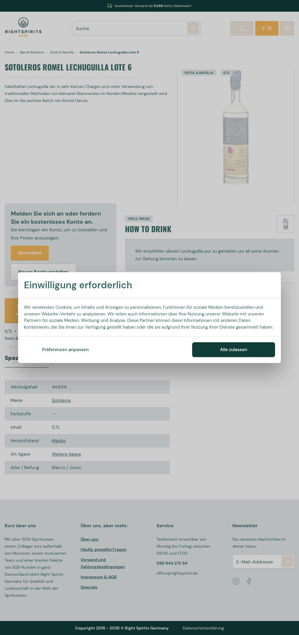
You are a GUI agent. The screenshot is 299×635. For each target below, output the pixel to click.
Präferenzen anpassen (65, 350)
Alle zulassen (233, 350)
